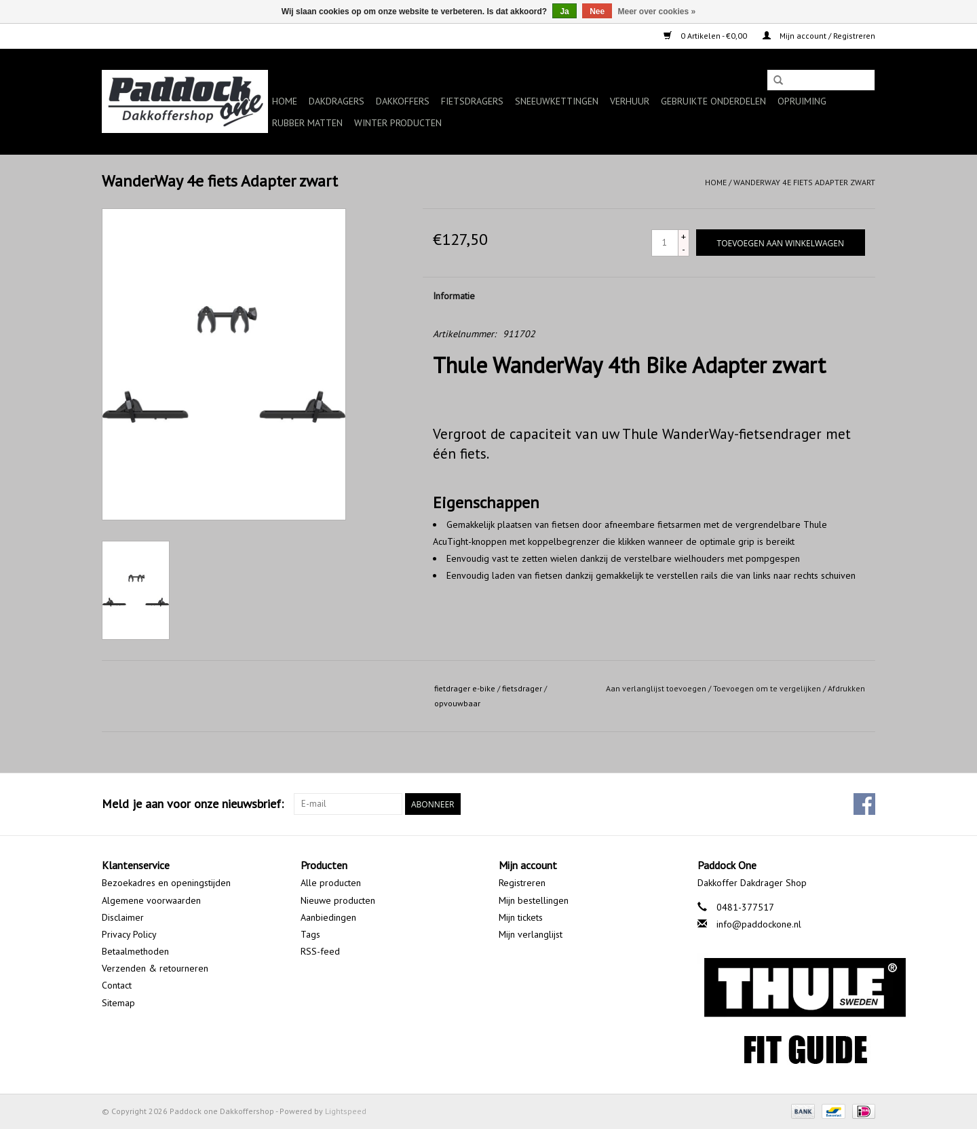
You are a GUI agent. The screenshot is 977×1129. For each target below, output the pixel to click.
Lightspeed (345, 1111)
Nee (597, 11)
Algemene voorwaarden (151, 900)
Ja (564, 11)
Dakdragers (336, 101)
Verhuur (629, 101)
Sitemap (118, 1003)
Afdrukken (846, 688)
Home (284, 101)
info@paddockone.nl (758, 924)
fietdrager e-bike (464, 688)
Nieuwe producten (338, 900)
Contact (117, 985)
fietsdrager (522, 688)
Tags (310, 934)
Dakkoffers (402, 101)
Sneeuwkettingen (556, 101)
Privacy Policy (129, 934)
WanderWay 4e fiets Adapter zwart (804, 182)
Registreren (522, 883)
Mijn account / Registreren (819, 36)
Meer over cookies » (657, 11)
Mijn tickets (521, 917)
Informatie (454, 296)
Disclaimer (123, 917)
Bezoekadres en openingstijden (166, 883)
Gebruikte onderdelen (713, 101)
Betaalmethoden (135, 951)
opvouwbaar (457, 703)
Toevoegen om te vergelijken (768, 688)
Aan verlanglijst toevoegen (656, 688)
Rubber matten (307, 123)
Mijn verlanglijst (530, 934)
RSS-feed (320, 951)
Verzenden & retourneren (155, 968)
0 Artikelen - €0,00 (706, 36)
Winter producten (398, 123)
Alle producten (331, 883)
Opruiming (802, 101)
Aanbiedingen (328, 917)
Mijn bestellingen (534, 900)
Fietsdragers (472, 101)
